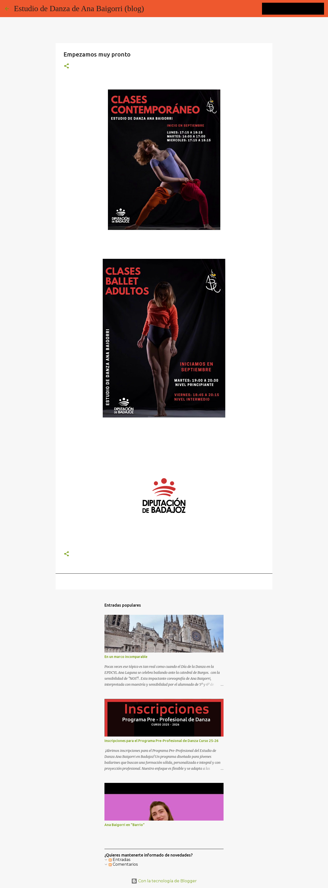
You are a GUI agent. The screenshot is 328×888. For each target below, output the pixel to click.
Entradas (119, 859)
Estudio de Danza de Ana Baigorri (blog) (79, 8)
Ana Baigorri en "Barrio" (124, 825)
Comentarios (123, 864)
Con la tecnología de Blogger (164, 881)
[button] (66, 66)
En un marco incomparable (125, 657)
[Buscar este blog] (298, 9)
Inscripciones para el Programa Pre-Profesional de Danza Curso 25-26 (161, 741)
